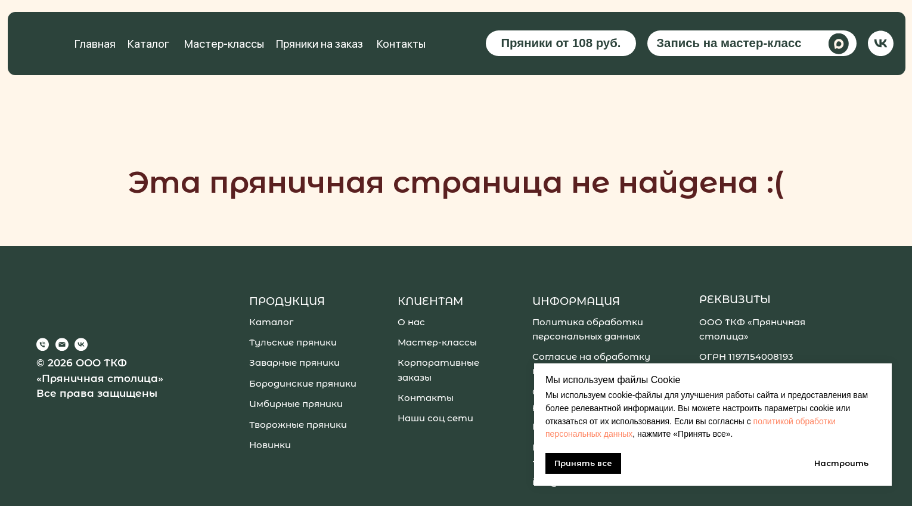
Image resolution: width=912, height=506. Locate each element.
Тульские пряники (293, 342)
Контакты (401, 43)
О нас (411, 322)
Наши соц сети (435, 418)
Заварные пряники (294, 362)
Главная (95, 43)
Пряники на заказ (319, 43)
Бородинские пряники (302, 383)
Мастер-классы (224, 43)
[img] (881, 43)
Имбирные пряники (296, 403)
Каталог (148, 43)
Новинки (270, 445)
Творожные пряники (298, 424)
